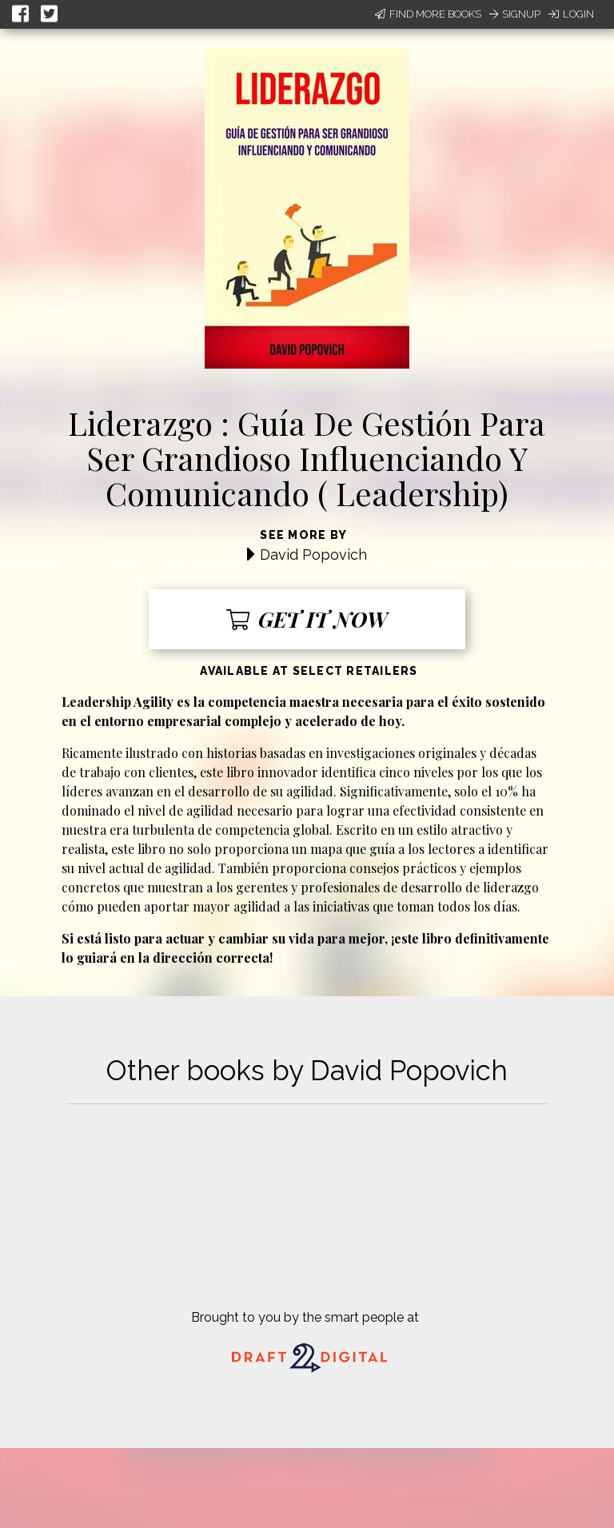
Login (571, 14)
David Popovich (313, 554)
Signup (514, 14)
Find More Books (428, 14)
